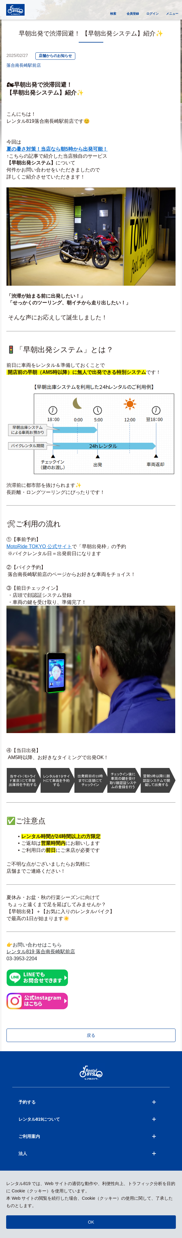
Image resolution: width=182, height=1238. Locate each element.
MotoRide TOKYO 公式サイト (39, 546)
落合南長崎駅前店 (23, 65)
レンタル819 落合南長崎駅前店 (40, 951)
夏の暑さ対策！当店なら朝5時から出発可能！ (57, 149)
